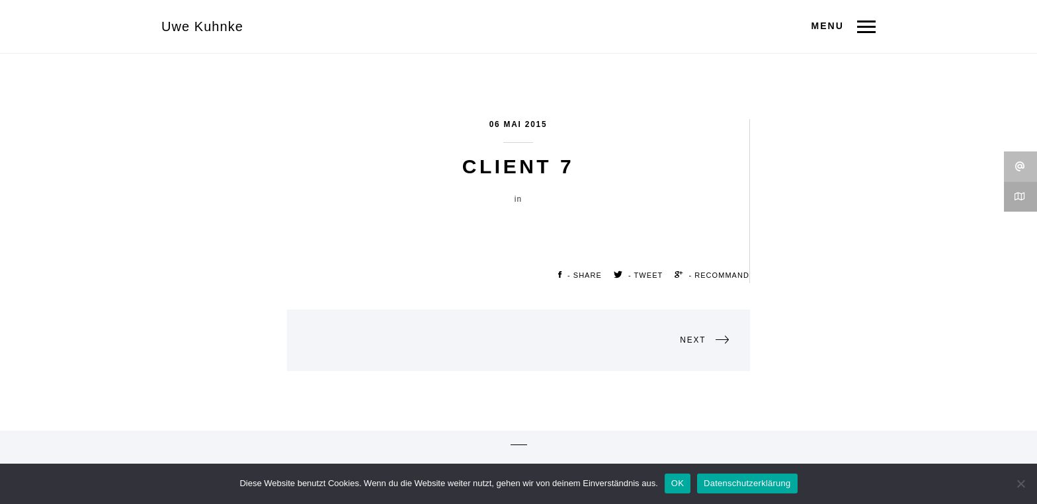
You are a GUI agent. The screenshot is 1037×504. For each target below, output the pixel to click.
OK (677, 483)
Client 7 (518, 166)
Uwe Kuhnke (202, 26)
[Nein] (1020, 483)
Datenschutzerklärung (747, 483)
